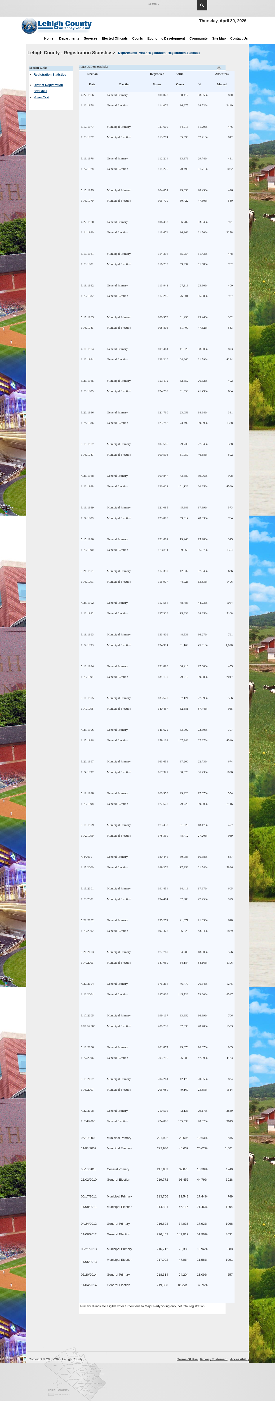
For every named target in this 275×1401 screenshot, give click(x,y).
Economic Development (166, 38)
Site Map (219, 38)
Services (91, 38)
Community (199, 38)
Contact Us (239, 38)
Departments (69, 38)
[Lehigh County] (57, 26)
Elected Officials (115, 38)
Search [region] (202, 5)
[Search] (166, 4)
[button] (183, 3)
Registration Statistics (50, 74)
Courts (137, 38)
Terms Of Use (187, 1359)
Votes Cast (41, 97)
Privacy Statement (214, 1359)
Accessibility (239, 1359)
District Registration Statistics (48, 88)
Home (48, 38)
